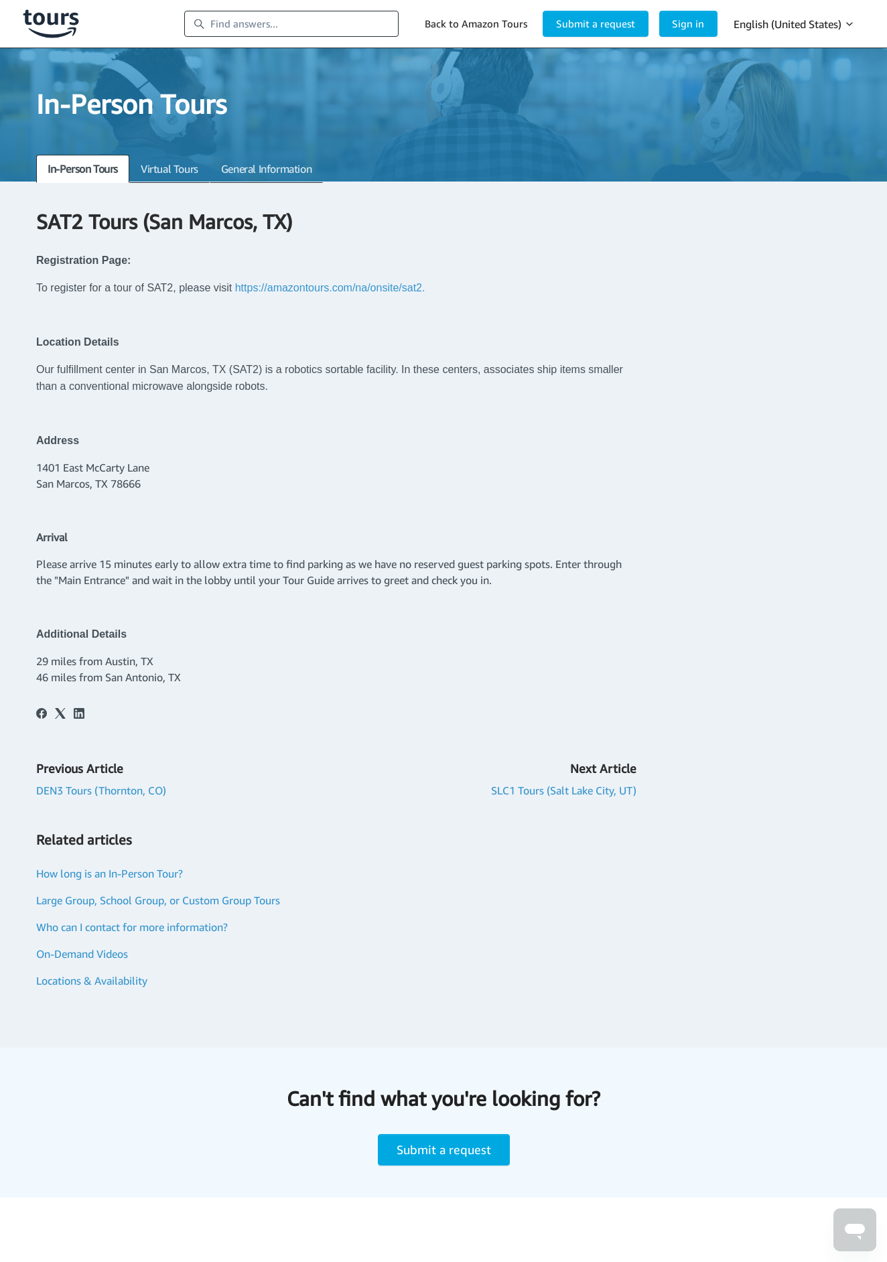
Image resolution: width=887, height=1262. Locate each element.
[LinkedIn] (79, 714)
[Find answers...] (291, 24)
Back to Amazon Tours (476, 23)
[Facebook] (41, 714)
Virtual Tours (169, 169)
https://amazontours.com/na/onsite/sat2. (331, 287)
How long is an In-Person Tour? (109, 873)
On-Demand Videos (82, 954)
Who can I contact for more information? (132, 927)
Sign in (688, 23)
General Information (266, 169)
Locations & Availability (91, 980)
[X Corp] (60, 714)
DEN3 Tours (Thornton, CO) (101, 790)
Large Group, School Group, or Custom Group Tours (158, 900)
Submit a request (595, 23)
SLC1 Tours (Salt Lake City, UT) (563, 790)
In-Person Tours (83, 169)
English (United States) (794, 24)
